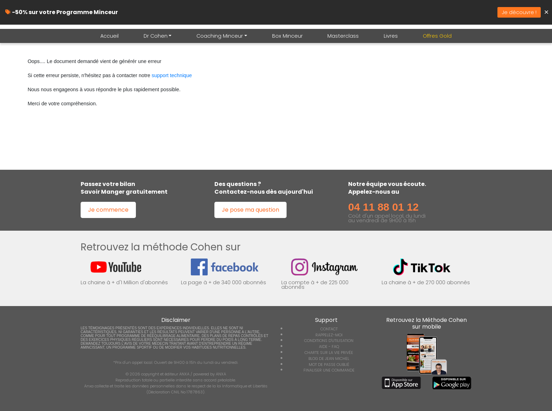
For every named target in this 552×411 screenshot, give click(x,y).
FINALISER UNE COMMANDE (329, 370)
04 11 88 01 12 (383, 207)
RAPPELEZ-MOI (329, 335)
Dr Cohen (156, 35)
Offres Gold (437, 35)
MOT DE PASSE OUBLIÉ (329, 364)
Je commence (108, 210)
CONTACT (329, 329)
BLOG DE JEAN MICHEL (328, 358)
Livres (391, 35)
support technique (172, 75)
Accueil (109, 35)
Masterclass (343, 35)
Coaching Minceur (219, 35)
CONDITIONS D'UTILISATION (328, 340)
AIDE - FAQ (329, 346)
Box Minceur (287, 35)
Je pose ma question (250, 210)
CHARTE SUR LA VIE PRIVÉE (329, 352)
